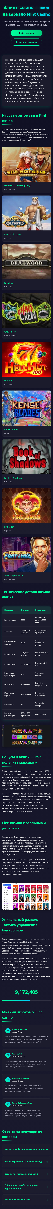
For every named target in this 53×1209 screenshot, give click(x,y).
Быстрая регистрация (26, 42)
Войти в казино (26, 33)
